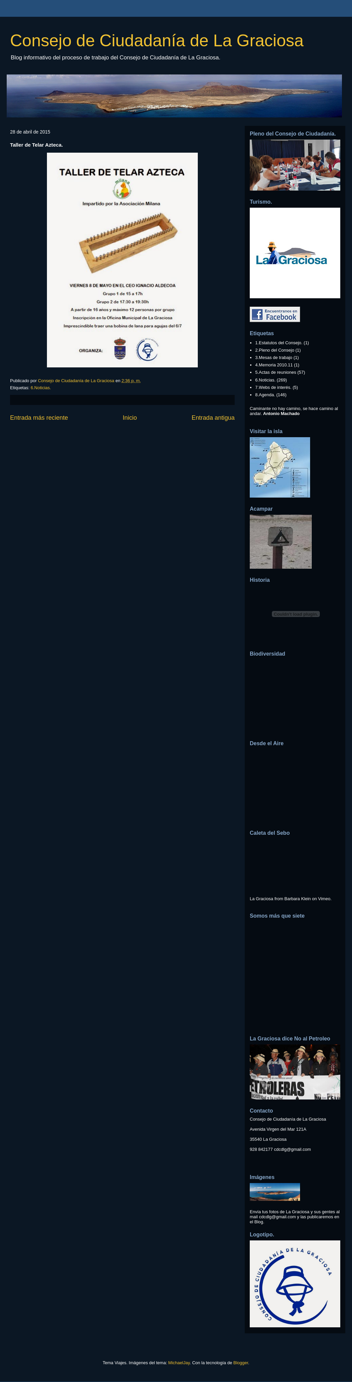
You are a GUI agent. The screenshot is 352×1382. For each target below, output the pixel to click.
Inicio (130, 417)
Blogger (240, 1362)
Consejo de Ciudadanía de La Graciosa (157, 40)
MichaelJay (179, 1362)
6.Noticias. (41, 387)
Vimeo (324, 898)
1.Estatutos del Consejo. (278, 342)
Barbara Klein (297, 898)
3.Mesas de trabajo (273, 357)
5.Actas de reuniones (275, 372)
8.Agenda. (265, 394)
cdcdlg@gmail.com (292, 1149)
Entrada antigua (213, 417)
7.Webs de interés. (273, 387)
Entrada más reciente (39, 417)
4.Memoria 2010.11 (274, 364)
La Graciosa (261, 898)
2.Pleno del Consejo (274, 350)
